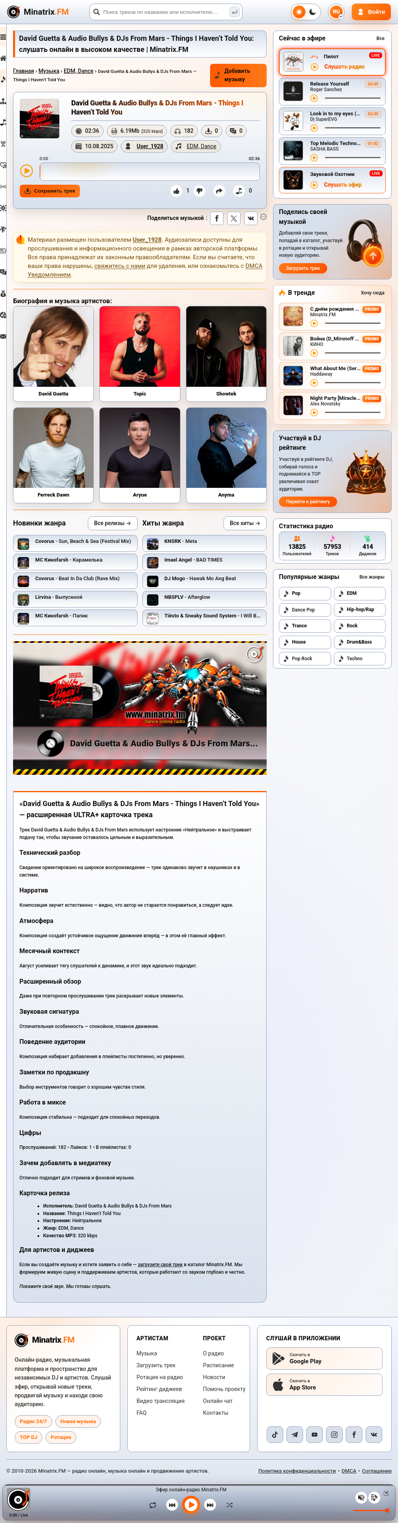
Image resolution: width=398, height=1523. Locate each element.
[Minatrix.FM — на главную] (47, 12)
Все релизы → (121, 526)
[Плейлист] (374, 1498)
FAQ (141, 1413)
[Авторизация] (371, 12)
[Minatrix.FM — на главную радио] (44, 1340)
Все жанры (372, 577)
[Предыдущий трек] (172, 1505)
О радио (213, 1354)
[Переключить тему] (306, 12)
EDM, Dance (97, 71)
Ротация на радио (159, 1377)
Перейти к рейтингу (308, 501)
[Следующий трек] (210, 1505)
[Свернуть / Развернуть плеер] (384, 1493)
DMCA (349, 1471)
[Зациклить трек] (154, 1505)
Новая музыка (78, 1422)
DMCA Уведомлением (135, 290)
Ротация (61, 1438)
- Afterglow (197, 600)
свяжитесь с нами (186, 281)
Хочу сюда (373, 293)
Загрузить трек (303, 268)
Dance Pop (299, 610)
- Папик (80, 619)
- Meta (190, 544)
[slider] (159, 187)
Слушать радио (344, 67)
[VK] (374, 1435)
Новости (214, 1377)
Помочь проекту (224, 1389)
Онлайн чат (218, 1401)
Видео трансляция (160, 1401)
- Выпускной (77, 600)
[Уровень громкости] (371, 1510)
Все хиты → (245, 526)
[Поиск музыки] (234, 12)
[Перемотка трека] (353, 98)
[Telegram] (294, 1435)
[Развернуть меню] (12, 36)
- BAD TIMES (203, 563)
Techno (350, 658)
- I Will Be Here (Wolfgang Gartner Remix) (258, 619)
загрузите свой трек (178, 1258)
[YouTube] (314, 1435)
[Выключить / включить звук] (361, 1498)
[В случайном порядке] (227, 1505)
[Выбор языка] (336, 12)
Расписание (218, 1365)
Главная (42, 71)
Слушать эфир (343, 185)
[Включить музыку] (191, 1505)
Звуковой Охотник (332, 174)
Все (381, 38)
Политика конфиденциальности (297, 1471)
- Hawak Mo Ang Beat (209, 582)
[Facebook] (354, 1435)
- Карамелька (87, 563)
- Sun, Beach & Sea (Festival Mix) (102, 544)
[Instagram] (334, 1435)
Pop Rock (297, 658)
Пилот (331, 56)
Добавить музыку (236, 75)
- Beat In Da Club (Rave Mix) (96, 582)
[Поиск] (166, 12)
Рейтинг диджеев (159, 1389)
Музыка (67, 71)
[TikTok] (275, 1435)
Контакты (215, 1413)
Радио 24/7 (33, 1422)
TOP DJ (28, 1438)
